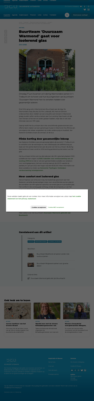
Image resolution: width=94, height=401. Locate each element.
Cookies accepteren (39, 207)
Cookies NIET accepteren (58, 207)
